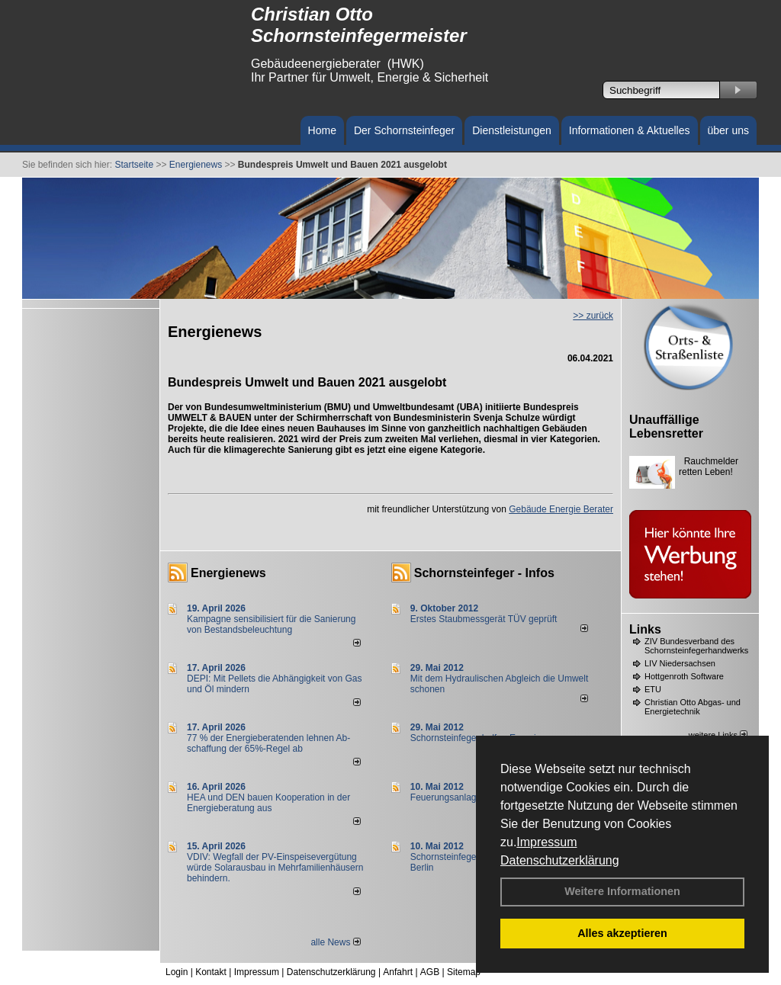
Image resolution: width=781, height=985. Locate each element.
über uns (728, 130)
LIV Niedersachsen (679, 663)
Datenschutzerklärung (559, 860)
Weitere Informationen (622, 891)
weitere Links (718, 735)
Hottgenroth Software (684, 676)
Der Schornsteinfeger (404, 130)
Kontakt (211, 972)
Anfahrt (398, 972)
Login (177, 972)
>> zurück (593, 315)
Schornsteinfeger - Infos (484, 572)
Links (645, 629)
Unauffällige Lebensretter (666, 426)
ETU (652, 689)
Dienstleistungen (511, 130)
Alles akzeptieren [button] (622, 933)
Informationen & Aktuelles (629, 130)
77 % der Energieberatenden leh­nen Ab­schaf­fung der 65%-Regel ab (268, 743)
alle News (335, 942)
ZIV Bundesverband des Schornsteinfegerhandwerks (696, 646)
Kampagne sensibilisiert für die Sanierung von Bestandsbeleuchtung (271, 624)
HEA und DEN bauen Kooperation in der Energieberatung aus (268, 802)
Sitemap (463, 972)
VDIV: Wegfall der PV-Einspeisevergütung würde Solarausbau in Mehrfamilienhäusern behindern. (275, 868)
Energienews (228, 572)
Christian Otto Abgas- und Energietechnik (692, 707)
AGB (429, 972)
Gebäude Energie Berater (561, 509)
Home (322, 130)
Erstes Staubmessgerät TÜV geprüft (484, 619)
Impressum (546, 842)
